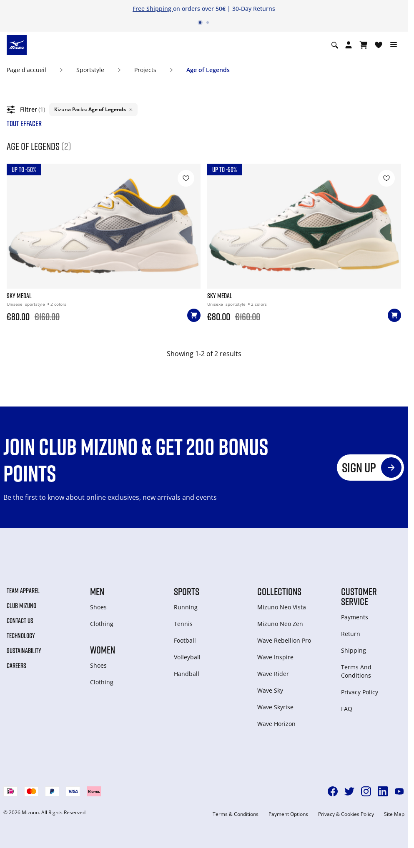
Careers (16, 665)
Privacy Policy (359, 692)
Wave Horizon (276, 724)
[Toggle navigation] (394, 45)
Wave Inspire (275, 657)
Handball (186, 674)
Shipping (353, 650)
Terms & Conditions (235, 814)
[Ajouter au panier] (194, 315)
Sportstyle (90, 70)
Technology (21, 635)
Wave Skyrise (275, 707)
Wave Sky (270, 690)
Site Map (394, 814)
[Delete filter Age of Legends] (131, 109)
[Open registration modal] (348, 45)
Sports (186, 591)
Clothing (101, 624)
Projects (145, 70)
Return (350, 634)
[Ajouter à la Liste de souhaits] (186, 178)
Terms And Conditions (356, 671)
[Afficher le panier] (363, 45)
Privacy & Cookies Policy (346, 814)
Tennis (183, 624)
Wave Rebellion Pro (284, 640)
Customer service (359, 596)
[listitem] (93, 109)
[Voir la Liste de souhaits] (378, 45)
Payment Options (288, 814)
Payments (354, 617)
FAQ (346, 709)
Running (186, 607)
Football (185, 640)
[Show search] (335, 45)
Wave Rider (273, 674)
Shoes (98, 607)
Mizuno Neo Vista (281, 607)
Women (102, 650)
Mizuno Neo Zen (280, 624)
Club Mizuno (21, 605)
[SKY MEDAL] (104, 260)
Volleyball (187, 657)
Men (97, 591)
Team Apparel (23, 590)
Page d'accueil (26, 70)
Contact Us (20, 620)
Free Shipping (153, 8)
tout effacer (24, 123)
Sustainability (24, 650)
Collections (279, 591)
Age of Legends (208, 70)
